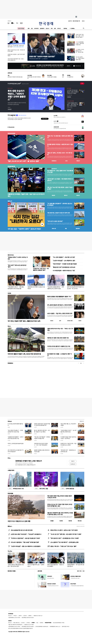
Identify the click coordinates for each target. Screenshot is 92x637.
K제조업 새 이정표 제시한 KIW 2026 (15, 77)
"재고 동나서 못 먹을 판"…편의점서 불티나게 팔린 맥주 (42, 437)
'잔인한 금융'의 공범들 (51, 77)
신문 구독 (70, 21)
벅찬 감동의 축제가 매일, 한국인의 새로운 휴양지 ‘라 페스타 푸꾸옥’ (59, 497)
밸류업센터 (78, 228)
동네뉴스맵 (54, 228)
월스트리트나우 (52, 168)
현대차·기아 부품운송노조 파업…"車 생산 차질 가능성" (80, 51)
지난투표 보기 (72, 464)
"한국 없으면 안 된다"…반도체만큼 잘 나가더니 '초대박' (64, 538)
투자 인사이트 (10, 88)
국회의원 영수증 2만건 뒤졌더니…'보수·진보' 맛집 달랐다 (41, 444)
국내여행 (61, 520)
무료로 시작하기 (44, 118)
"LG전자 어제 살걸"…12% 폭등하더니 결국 (64, 261)
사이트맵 (28, 622)
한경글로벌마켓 (11, 166)
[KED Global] (21, 23)
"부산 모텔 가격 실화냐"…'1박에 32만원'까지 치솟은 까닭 (15, 431)
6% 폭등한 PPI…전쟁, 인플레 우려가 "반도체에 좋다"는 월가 (60, 171)
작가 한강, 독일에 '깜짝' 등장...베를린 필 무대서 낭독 (24, 321)
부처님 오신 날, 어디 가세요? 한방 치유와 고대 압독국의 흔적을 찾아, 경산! (59, 505)
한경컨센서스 (54, 160)
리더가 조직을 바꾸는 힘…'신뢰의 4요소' (35, 565)
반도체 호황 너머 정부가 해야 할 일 (34, 77)
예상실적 (53, 195)
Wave (9, 326)
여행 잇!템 (79, 520)
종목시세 (65, 195)
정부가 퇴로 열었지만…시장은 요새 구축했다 (55, 565)
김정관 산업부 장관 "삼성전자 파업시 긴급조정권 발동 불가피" (42, 424)
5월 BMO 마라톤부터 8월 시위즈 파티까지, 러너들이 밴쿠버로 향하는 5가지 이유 (60, 513)
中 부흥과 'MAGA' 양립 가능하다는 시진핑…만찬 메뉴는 (68, 437)
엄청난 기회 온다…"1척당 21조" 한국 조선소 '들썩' (63, 546)
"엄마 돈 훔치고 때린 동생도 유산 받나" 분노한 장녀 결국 (16, 565)
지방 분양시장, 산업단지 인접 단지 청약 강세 (58, 213)
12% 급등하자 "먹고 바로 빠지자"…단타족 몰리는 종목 (64, 542)
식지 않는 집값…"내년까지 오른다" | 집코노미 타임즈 (24, 229)
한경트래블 (10, 493)
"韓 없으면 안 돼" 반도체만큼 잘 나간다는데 (64, 267)
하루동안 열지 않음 (78, 65)
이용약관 (41, 622)
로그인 (83, 21)
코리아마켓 (36, 28)
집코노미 (47, 28)
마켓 (78, 160)
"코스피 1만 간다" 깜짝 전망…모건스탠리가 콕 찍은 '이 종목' (65, 534)
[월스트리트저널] (17, 23)
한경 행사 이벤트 (12, 571)
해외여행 (70, 520)
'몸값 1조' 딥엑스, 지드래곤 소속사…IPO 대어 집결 (59, 153)
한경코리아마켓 (11, 133)
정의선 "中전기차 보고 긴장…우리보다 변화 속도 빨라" (16, 50)
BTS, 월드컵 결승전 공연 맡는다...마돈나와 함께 (59, 305)
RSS (37, 622)
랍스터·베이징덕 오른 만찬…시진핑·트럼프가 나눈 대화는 (42, 431)
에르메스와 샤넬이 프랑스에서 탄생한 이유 (58, 338)
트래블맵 (51, 520)
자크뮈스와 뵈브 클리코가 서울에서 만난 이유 (58, 346)
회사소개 (10, 615)
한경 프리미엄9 (21, 28)
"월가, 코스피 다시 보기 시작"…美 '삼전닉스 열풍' (23, 161)
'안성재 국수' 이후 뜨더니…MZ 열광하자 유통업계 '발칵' (41, 269)
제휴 (14, 622)
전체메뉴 (73, 28)
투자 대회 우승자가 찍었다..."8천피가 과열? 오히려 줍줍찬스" (16, 95)
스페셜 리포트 (11, 470)
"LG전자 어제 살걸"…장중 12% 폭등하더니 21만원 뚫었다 (26, 546)
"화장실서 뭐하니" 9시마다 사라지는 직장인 (18, 258)
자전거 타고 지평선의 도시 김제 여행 (19, 521)
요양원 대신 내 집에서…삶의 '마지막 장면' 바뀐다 (16, 55)
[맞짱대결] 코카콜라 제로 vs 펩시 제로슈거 (28, 461)
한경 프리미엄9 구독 (76, 21)
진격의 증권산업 (67, 489)
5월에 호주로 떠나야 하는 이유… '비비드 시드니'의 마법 (60, 329)
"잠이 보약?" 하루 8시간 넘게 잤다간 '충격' (17, 266)
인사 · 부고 (79, 571)
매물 (66, 228)
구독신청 (15, 615)
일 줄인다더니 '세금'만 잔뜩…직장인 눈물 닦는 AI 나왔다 (68, 444)
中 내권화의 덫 (70, 77)
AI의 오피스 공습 (41, 489)
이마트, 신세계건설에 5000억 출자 (16, 443)
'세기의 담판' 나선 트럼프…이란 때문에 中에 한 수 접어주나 (60, 179)
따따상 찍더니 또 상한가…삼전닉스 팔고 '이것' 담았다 (64, 530)
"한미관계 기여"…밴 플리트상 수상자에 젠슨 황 (68, 450)
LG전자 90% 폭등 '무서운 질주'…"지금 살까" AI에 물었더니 (26, 534)
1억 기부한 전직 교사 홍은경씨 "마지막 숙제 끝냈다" (16, 450)
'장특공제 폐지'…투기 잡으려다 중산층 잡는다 (75, 565)
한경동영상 (10, 363)
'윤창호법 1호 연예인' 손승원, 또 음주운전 (36, 287)
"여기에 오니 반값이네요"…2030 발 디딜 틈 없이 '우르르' (25, 538)
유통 (55, 28)
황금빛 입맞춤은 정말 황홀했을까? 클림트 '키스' (59, 296)
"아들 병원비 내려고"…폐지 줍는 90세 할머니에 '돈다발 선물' (16, 287)
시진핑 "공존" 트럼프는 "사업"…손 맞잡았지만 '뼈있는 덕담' (80, 36)
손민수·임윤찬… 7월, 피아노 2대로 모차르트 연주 (59, 313)
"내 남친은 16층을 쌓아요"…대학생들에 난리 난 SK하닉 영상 (55, 287)
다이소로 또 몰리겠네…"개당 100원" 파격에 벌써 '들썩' (25, 542)
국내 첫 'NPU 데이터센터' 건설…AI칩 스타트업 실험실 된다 (16, 59)
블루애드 (30, 615)
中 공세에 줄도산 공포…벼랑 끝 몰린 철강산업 (80, 43)
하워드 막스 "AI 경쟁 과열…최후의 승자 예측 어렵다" (16, 46)
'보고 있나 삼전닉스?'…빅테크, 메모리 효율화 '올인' (80, 58)
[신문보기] (8, 23)
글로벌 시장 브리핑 (70, 101)
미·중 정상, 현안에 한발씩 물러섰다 (15, 424)
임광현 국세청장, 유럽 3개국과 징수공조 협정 (41, 450)
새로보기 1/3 (82, 421)
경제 (28, 28)
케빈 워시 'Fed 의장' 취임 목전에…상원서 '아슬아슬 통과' (60, 188)
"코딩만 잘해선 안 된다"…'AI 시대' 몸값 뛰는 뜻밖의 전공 (69, 431)
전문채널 (65, 28)
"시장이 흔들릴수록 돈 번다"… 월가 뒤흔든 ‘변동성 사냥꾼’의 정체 (72, 104)
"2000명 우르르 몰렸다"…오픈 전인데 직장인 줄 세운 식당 (15, 437)
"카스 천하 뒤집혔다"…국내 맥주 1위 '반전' (64, 257)
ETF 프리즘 (69, 88)
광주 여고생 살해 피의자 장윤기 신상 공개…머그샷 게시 (75, 287)
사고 (83, 571)
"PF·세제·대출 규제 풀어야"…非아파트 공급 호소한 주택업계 (59, 204)
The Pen (10, 551)
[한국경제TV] (12, 23)
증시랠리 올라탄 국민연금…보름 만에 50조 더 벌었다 (60, 145)
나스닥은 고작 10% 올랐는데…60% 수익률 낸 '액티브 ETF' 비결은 (72, 91)
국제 (51, 28)
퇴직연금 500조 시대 (16, 489)
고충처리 (20, 615)
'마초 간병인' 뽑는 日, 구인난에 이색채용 (68, 424)
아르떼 (9, 293)
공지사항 (40, 571)
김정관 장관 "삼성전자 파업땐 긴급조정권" (42, 56)
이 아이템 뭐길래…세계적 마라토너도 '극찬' (64, 270)
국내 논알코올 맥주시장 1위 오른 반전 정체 (21, 530)
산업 (32, 28)
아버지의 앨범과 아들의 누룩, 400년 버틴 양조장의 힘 (24, 354)
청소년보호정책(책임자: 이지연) (58, 622)
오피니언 (59, 28)
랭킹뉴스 (10, 526)
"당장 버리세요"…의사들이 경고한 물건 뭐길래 (65, 264)
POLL (9, 458)
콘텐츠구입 (17, 622)
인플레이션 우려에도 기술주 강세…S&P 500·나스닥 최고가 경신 (26, 195)
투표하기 (72, 461)
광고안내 (25, 615)
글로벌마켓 (42, 28)
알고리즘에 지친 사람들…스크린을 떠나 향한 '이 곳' (59, 354)
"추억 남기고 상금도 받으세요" (55, 221)
